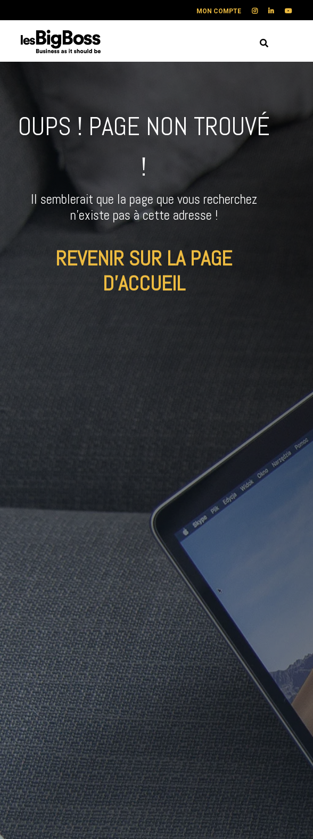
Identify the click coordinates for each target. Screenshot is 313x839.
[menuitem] (249, 11)
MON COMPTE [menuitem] (218, 11)
